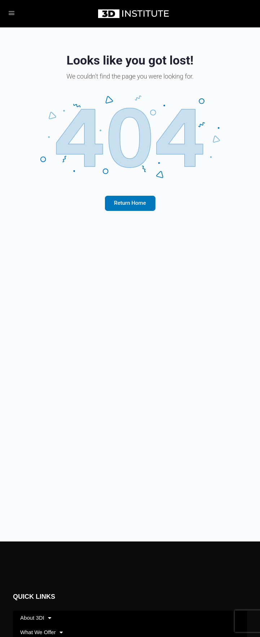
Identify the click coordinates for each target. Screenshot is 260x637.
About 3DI (35, 618)
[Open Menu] (11, 13)
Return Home (130, 203)
